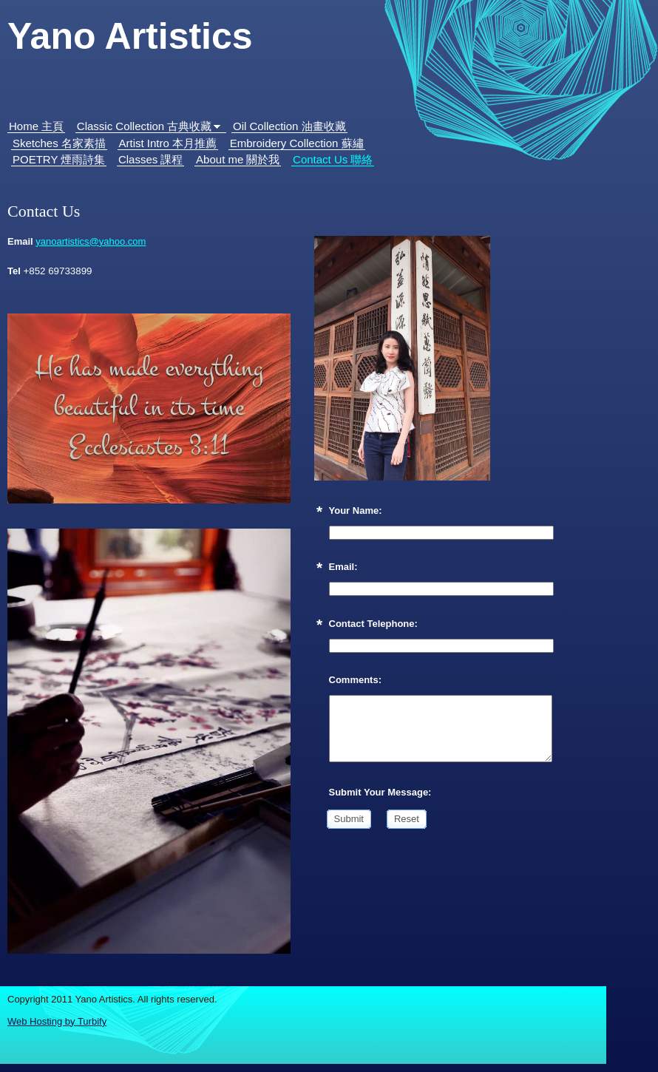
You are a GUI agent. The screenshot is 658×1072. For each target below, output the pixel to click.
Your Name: (355, 510)
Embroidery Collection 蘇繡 (297, 143)
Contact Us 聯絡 (333, 159)
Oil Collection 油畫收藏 (289, 126)
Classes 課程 (150, 159)
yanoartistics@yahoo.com (90, 241)
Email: (343, 566)
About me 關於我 (237, 159)
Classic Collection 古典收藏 (144, 126)
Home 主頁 (36, 126)
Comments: (355, 679)
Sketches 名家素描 (59, 143)
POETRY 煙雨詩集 (59, 159)
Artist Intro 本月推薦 (168, 143)
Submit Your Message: (380, 792)
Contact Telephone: (373, 623)
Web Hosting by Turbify (56, 1021)
